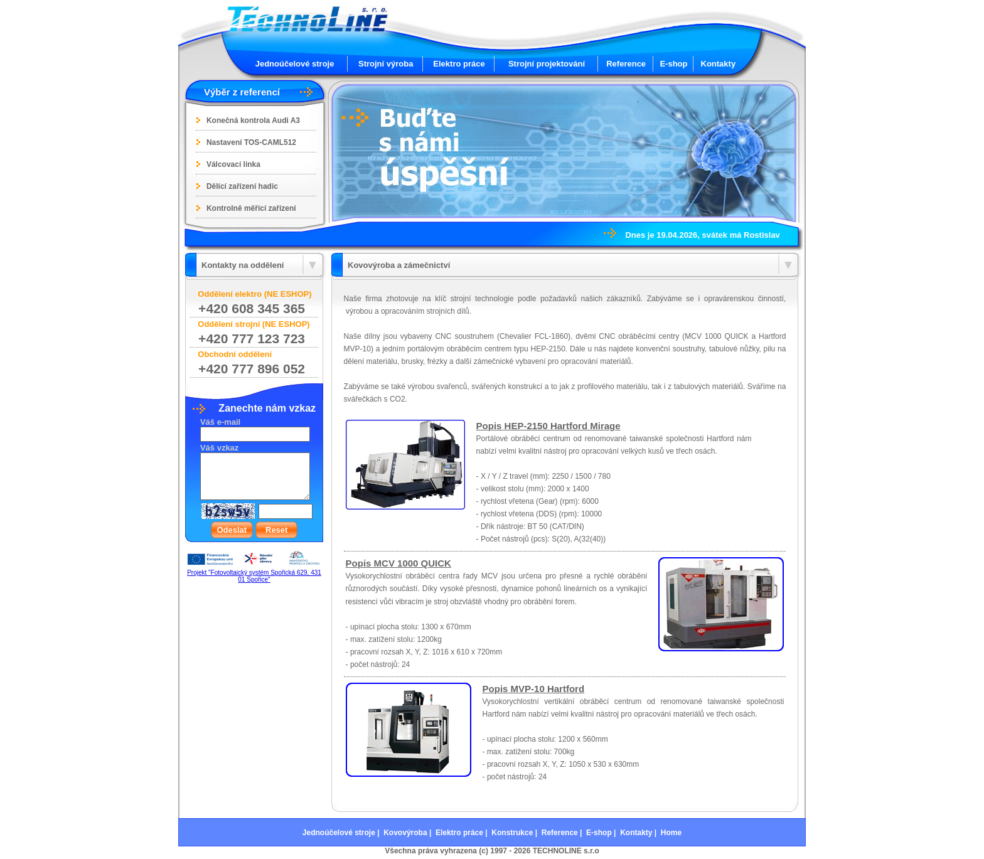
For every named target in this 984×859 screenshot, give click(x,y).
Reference (626, 63)
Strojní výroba (385, 63)
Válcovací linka (233, 164)
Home (671, 832)
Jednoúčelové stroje (294, 63)
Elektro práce (458, 63)
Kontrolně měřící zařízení (251, 208)
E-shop (673, 63)
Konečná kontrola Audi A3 (253, 120)
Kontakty (718, 63)
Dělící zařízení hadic (242, 186)
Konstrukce (512, 832)
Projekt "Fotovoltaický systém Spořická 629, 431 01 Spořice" (254, 576)
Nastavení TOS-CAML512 (251, 142)
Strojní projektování (546, 63)
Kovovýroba (405, 832)
